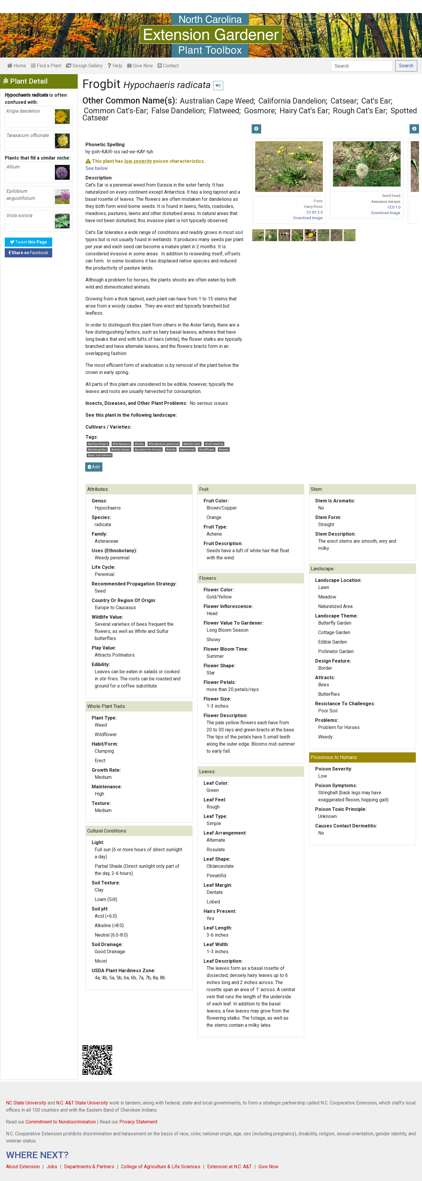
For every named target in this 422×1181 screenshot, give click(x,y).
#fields (139, 443)
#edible (171, 449)
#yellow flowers (98, 443)
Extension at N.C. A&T (229, 1166)
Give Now (140, 66)
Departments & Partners (89, 1166)
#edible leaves (120, 449)
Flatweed (224, 110)
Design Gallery (84, 66)
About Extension (23, 1166)
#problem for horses (148, 449)
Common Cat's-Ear (115, 110)
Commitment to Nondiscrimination (61, 1122)
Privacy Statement (138, 1122)
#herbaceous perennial (164, 443)
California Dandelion (292, 100)
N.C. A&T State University (82, 1103)
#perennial (187, 449)
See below (96, 168)
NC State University (26, 1103)
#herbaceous (121, 443)
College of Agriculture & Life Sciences (160, 1166)
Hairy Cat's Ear (304, 110)
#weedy (224, 449)
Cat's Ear (376, 100)
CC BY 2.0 (315, 212)
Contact (168, 66)
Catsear (344, 100)
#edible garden (97, 449)
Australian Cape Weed (217, 100)
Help (114, 66)
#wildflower (206, 449)
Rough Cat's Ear (359, 110)
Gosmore (259, 110)
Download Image (308, 218)
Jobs (52, 1166)
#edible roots (191, 443)
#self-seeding (214, 443)
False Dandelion (177, 110)
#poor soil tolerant (100, 455)
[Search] (362, 65)
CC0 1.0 (394, 207)
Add (94, 466)
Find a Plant (46, 66)
